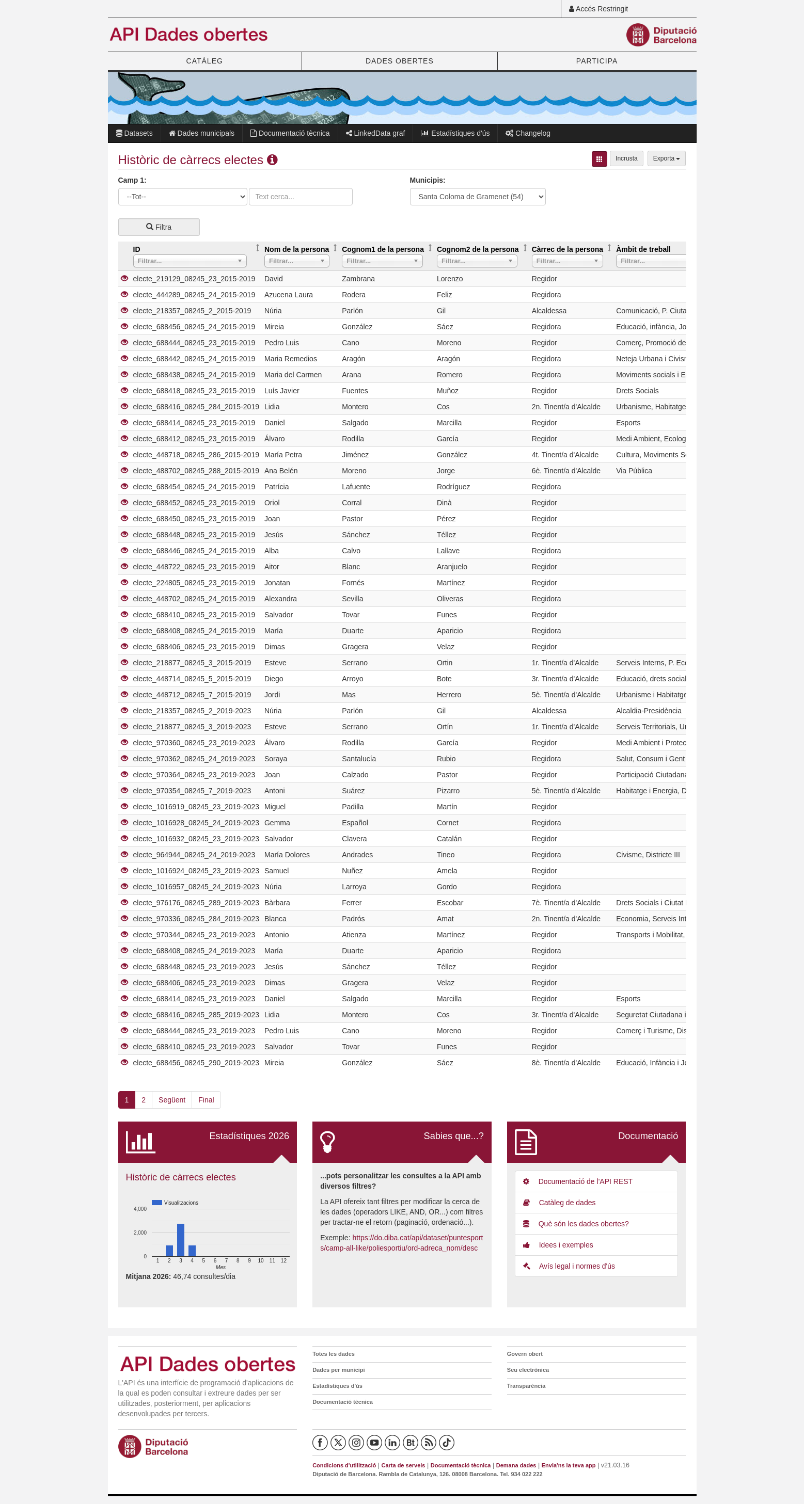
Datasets (134, 133)
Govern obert (525, 1354)
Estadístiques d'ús (455, 133)
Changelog (528, 133)
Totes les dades (333, 1354)
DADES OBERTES (400, 61)
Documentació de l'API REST (578, 1181)
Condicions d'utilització (344, 1465)
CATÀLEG (204, 61)
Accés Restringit (598, 9)
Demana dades (516, 1465)
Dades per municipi (338, 1370)
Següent (172, 1100)
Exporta (667, 158)
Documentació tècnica (290, 133)
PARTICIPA (597, 61)
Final (206, 1100)
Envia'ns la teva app (569, 1465)
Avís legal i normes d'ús (569, 1266)
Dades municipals (201, 133)
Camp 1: (132, 180)
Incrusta (627, 158)
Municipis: (428, 180)
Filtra (158, 227)
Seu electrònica (528, 1370)
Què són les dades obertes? (576, 1224)
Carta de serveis (403, 1465)
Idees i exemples (558, 1245)
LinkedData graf (375, 133)
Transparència (526, 1386)
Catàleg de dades (559, 1202)
